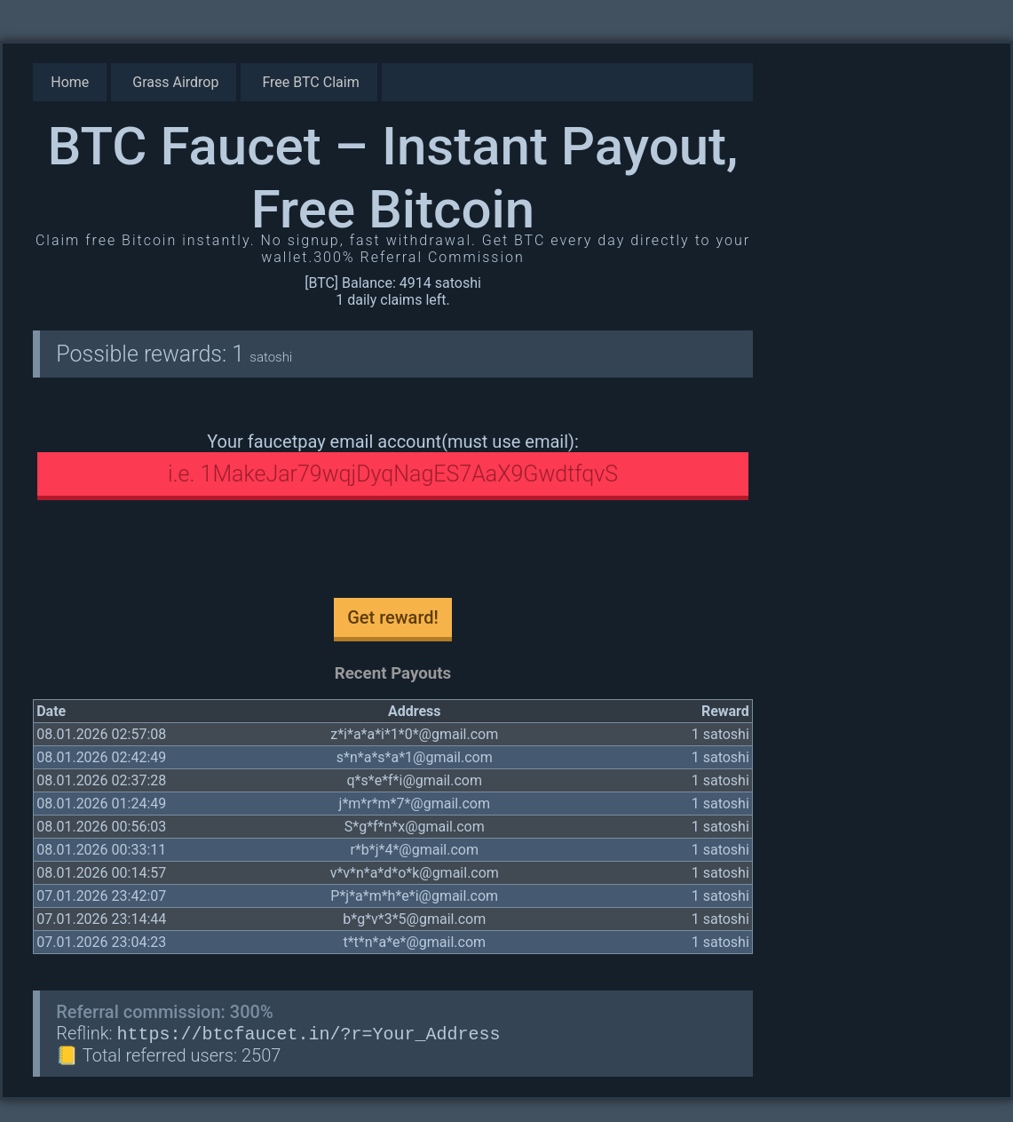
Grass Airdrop (175, 82)
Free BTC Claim (310, 82)
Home (70, 82)
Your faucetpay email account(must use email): (393, 441)
